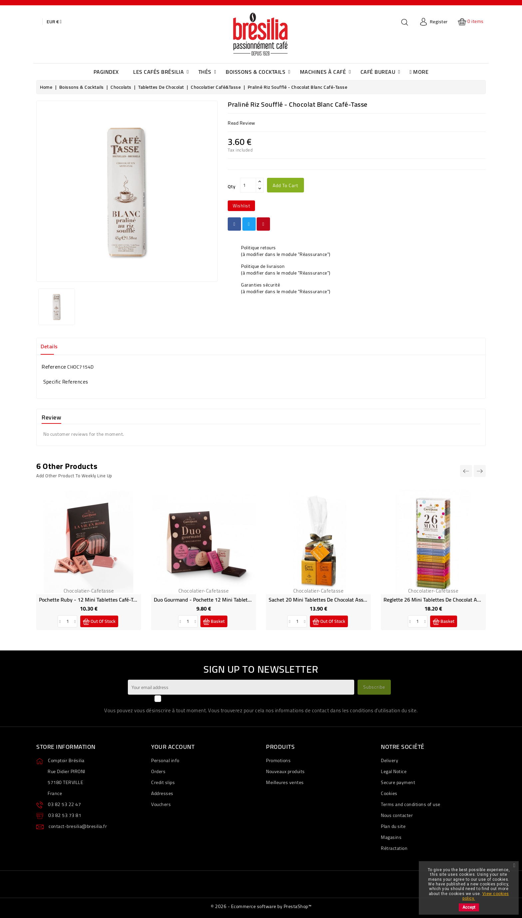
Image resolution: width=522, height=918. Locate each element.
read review (241, 123)
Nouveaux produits (285, 771)
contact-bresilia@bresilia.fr (78, 826)
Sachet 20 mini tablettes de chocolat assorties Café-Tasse (335, 600)
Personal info (165, 760)
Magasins (391, 837)
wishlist (241, 205)
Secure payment (398, 782)
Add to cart (285, 185)
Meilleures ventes (285, 782)
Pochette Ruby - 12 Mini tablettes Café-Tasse (91, 600)
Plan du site (393, 826)
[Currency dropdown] (54, 21)
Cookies (389, 793)
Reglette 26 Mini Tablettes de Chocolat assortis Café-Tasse (451, 600)
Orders (158, 771)
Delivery (389, 760)
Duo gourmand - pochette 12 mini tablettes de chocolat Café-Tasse (231, 600)
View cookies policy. (485, 896)
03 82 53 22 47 (64, 804)
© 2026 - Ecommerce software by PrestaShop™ (261, 906)
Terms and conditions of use (410, 804)
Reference (54, 366)
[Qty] (248, 185)
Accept (468, 907)
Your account (172, 746)
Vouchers (161, 804)
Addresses (162, 793)
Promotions (278, 760)
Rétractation (394, 848)
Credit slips (163, 782)
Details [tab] (49, 346)
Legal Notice (393, 771)
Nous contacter (397, 815)
